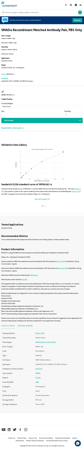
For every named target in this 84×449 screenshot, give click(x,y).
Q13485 (38, 377)
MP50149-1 (35, 275)
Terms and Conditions (46, 438)
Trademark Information (62, 438)
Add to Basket (8, 120)
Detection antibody (25, 326)
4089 (37, 382)
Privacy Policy (21, 438)
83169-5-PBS (60, 261)
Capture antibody (8, 326)
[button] (78, 443)
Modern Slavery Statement (35, 441)
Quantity (67, 111)
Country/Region (7, 103)
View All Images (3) (42, 199)
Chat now (77, 20)
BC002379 (38, 369)
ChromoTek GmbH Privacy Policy (57, 441)
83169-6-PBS (76, 191)
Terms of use (33, 438)
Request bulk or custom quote (12, 128)
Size (2, 111)
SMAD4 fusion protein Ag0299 (45, 342)
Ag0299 (24, 279)
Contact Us (11, 438)
